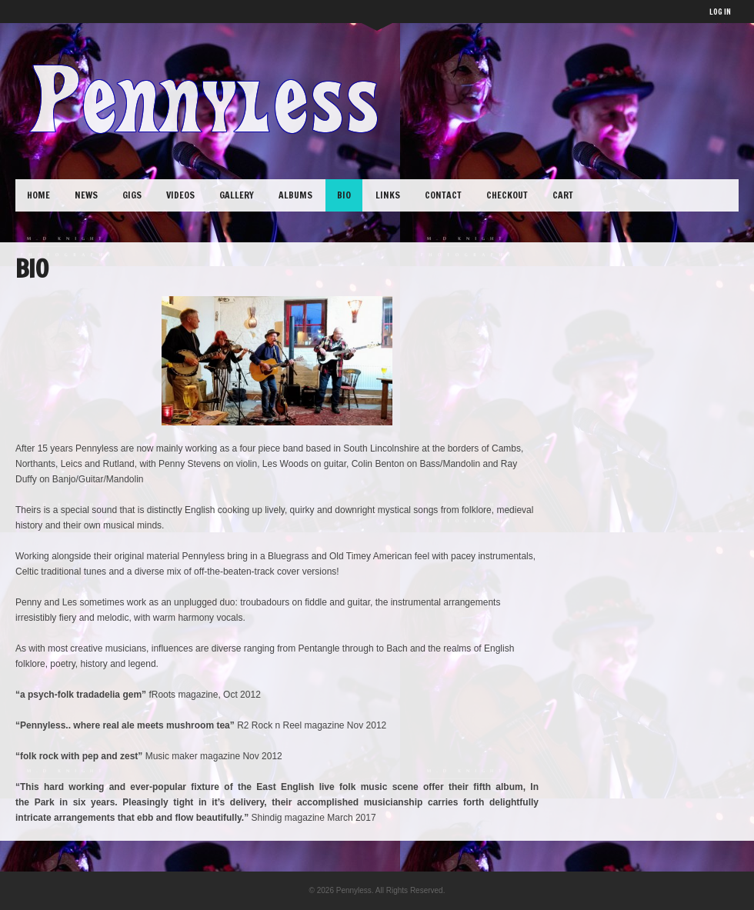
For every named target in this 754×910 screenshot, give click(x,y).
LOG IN (720, 11)
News (86, 195)
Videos (180, 195)
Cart (562, 195)
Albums (295, 195)
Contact (443, 195)
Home (38, 195)
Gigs (132, 195)
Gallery (236, 195)
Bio (344, 195)
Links (387, 195)
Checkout (507, 195)
